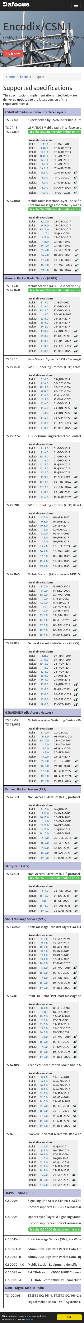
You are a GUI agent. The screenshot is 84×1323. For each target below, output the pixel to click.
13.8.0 (44, 164)
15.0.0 (44, 331)
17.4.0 (44, 418)
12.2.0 (45, 748)
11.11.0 (44, 391)
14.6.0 (44, 168)
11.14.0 (44, 460)
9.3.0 (44, 521)
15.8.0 (45, 837)
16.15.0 (44, 895)
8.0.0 (44, 586)
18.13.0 (44, 905)
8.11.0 (44, 655)
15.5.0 (44, 172)
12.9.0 (44, 395)
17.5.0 (44, 556)
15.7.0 (44, 546)
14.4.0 (44, 403)
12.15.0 (44, 237)
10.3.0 (44, 525)
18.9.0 (45, 852)
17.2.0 (44, 1046)
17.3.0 (44, 977)
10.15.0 (44, 456)
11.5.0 (44, 951)
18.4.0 (44, 561)
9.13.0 (45, 225)
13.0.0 (44, 1097)
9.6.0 (44, 1150)
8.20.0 (45, 221)
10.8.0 (44, 152)
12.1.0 (44, 533)
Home (10, 77)
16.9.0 (45, 842)
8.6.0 (44, 939)
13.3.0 (44, 537)
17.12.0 (44, 487)
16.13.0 (44, 482)
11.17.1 (45, 233)
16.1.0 (44, 413)
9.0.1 (45, 1012)
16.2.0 (44, 551)
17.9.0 (45, 260)
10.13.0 (44, 310)
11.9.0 (44, 314)
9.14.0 (44, 148)
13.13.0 (44, 241)
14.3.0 (44, 1032)
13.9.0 (44, 1166)
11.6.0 (44, 529)
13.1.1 (44, 606)
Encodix (25, 77)
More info (29, 1319)
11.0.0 (44, 598)
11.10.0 (44, 156)
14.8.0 (44, 472)
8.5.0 (44, 517)
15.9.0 (45, 250)
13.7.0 (44, 399)
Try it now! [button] (13, 54)
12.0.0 (44, 602)
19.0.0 (44, 192)
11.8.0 (44, 667)
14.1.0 (44, 541)
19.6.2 (44, 910)
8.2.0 (44, 1008)
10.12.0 (44, 387)
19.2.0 (44, 566)
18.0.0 (44, 187)
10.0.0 (44, 594)
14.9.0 (45, 245)
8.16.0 (44, 379)
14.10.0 (44, 833)
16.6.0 (44, 1180)
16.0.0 (44, 177)
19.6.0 (44, 497)
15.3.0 (44, 967)
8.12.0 (44, 448)
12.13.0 (44, 825)
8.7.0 (44, 1146)
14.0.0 (44, 963)
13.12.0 (44, 829)
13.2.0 (44, 959)
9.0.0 (44, 590)
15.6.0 (44, 408)
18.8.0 (45, 265)
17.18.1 (44, 900)
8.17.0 (44, 144)
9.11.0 (45, 813)
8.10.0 (45, 732)
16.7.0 (45, 255)
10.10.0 (44, 740)
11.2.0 (44, 1089)
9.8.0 (45, 736)
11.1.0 (44, 1020)
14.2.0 (44, 326)
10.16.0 (44, 229)
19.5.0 (45, 270)
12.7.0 (44, 160)
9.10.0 (44, 659)
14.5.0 (44, 679)
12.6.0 (44, 318)
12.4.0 (44, 671)
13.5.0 (44, 1028)
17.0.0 (44, 182)
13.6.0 (44, 322)
